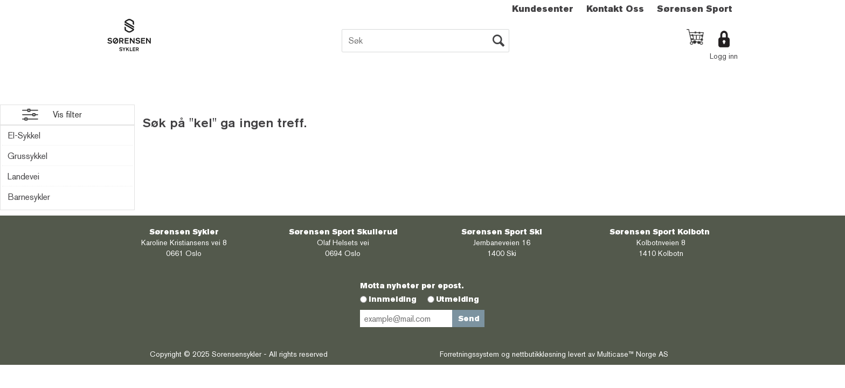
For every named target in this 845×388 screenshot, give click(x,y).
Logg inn (724, 56)
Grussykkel (27, 156)
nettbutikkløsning (539, 354)
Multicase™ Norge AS (632, 354)
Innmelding (393, 299)
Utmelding (457, 299)
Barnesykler (29, 197)
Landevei (23, 176)
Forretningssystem (469, 354)
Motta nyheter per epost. (411, 285)
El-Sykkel (24, 135)
